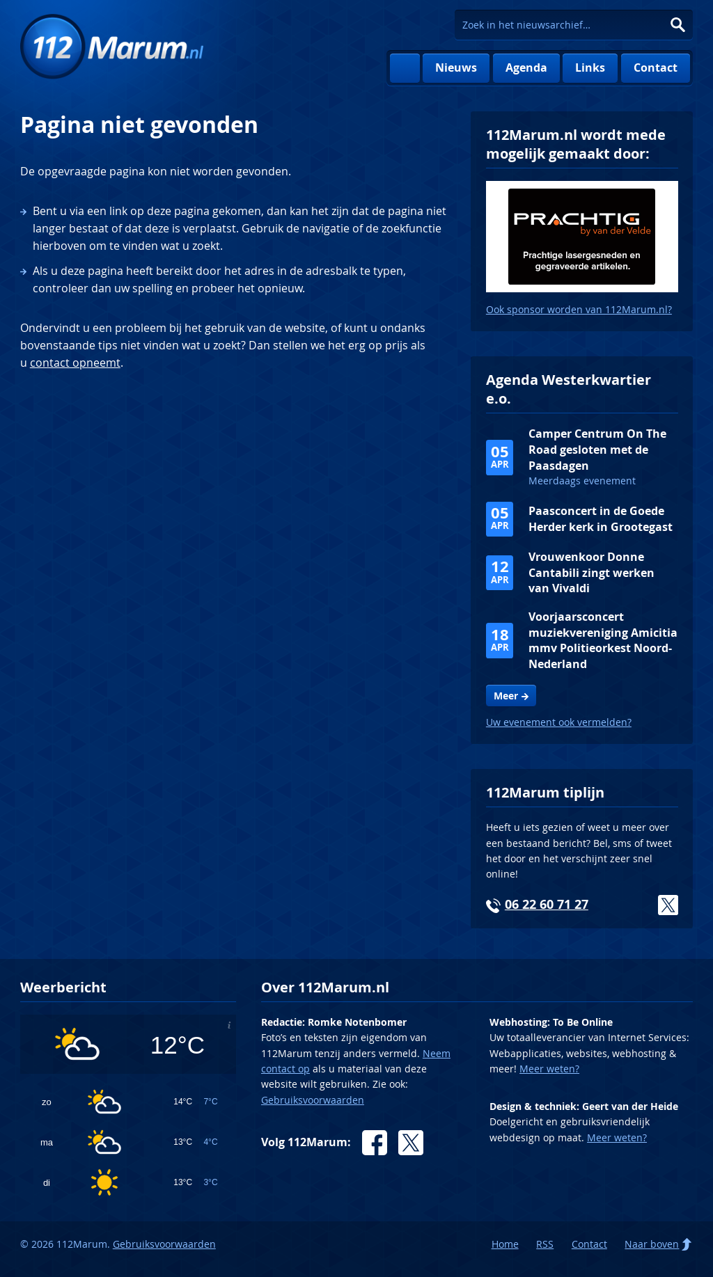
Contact (655, 67)
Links (590, 67)
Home (405, 69)
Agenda (526, 67)
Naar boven (652, 1244)
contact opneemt (75, 362)
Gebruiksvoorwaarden (312, 1100)
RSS (545, 1244)
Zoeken (678, 25)
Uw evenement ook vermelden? (559, 722)
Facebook (374, 1142)
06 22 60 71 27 (546, 904)
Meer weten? (549, 1068)
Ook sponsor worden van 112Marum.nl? (579, 309)
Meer (506, 696)
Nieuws (456, 67)
